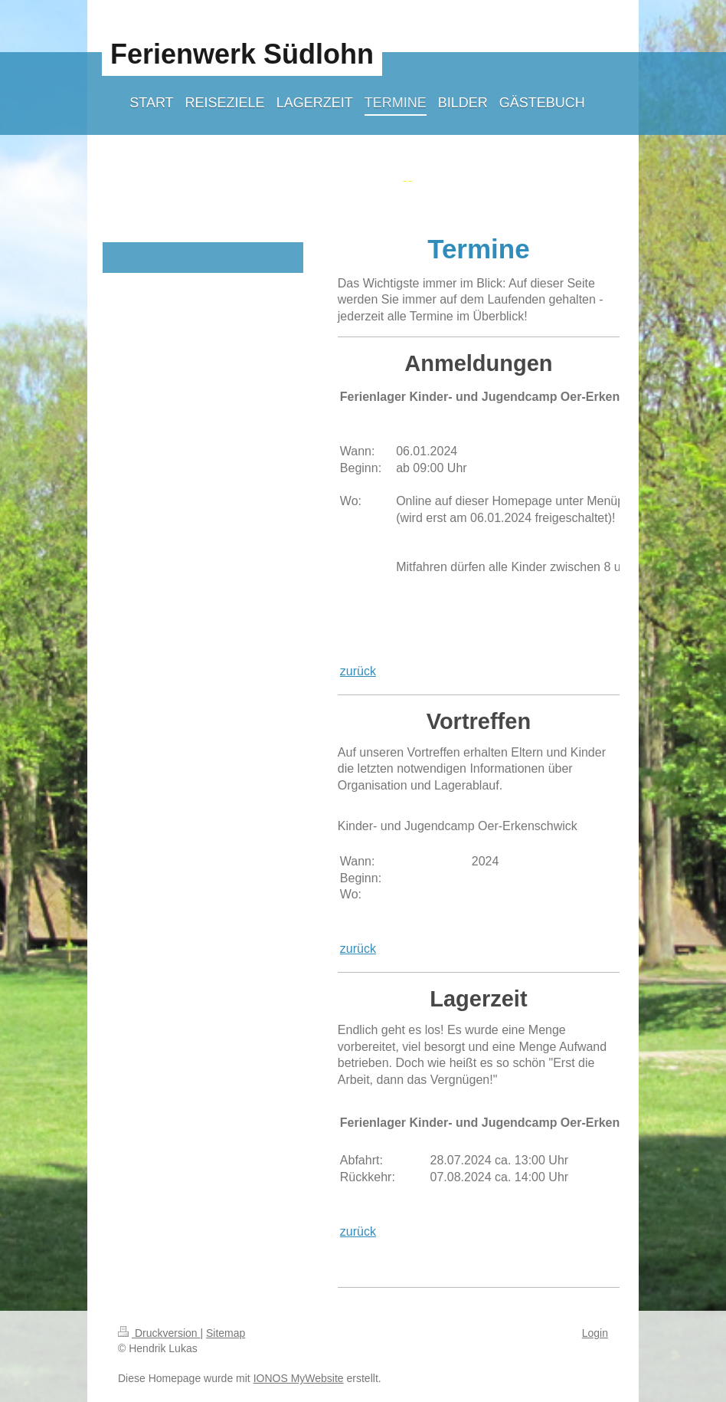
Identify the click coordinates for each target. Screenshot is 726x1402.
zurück (358, 671)
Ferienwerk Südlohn (242, 54)
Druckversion (159, 1333)
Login (595, 1333)
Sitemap (225, 1333)
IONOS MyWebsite (298, 1378)
